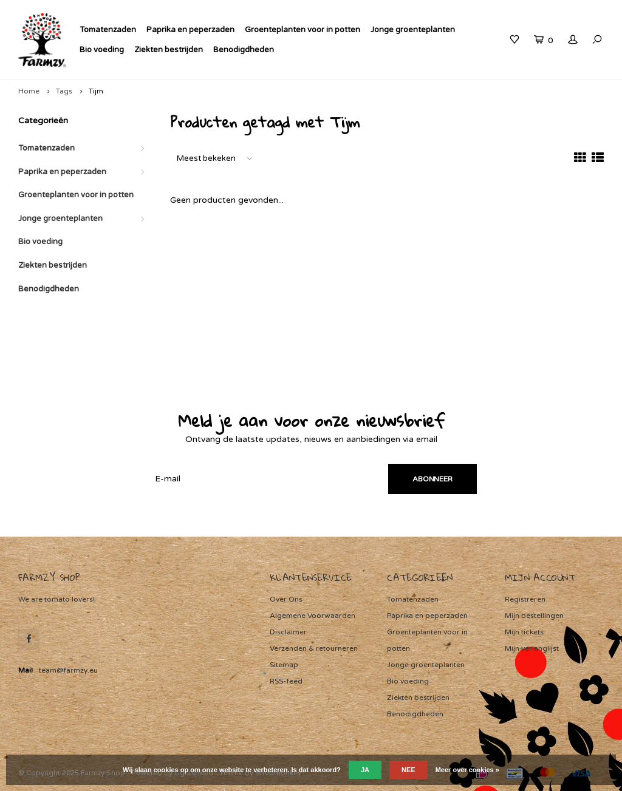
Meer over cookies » (467, 769)
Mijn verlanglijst (532, 648)
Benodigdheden (243, 50)
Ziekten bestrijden (168, 50)
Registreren (525, 599)
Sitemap (284, 664)
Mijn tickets (524, 632)
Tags (64, 91)
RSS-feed (286, 681)
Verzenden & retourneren (314, 648)
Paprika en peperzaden (190, 30)
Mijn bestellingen (534, 615)
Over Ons (286, 599)
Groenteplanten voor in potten (302, 30)
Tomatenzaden (108, 30)
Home (28, 91)
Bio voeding (102, 50)
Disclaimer (288, 632)
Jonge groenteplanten (413, 30)
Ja (365, 769)
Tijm (96, 91)
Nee (408, 769)
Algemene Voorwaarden (312, 615)
